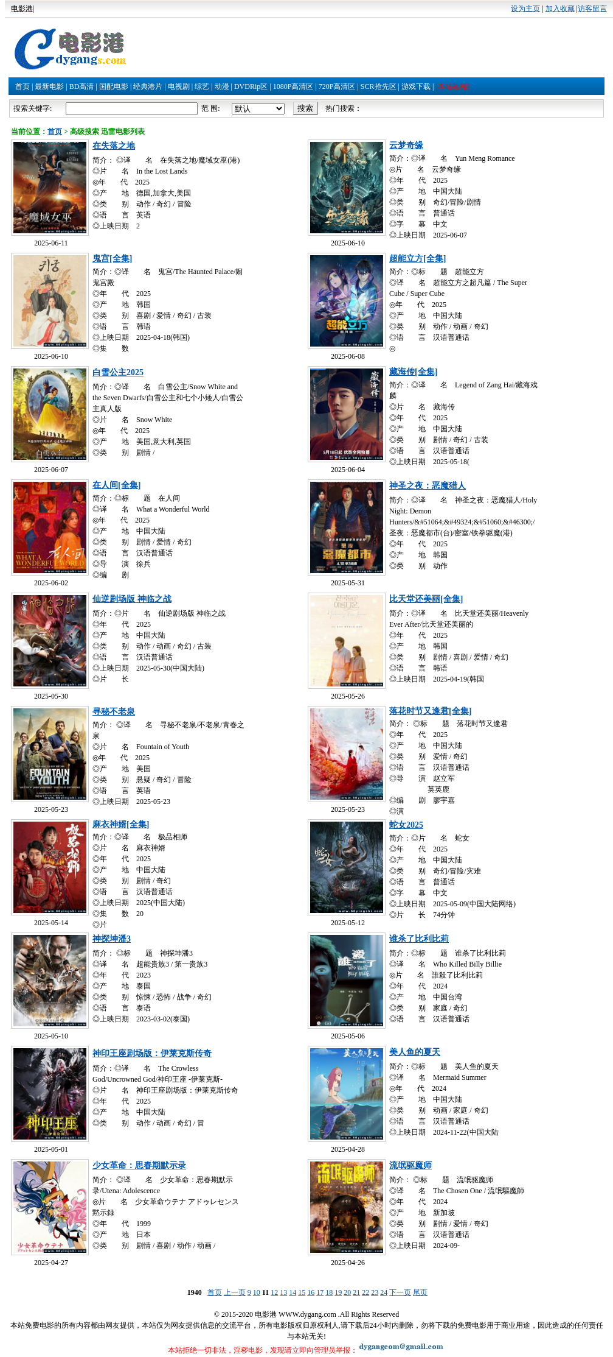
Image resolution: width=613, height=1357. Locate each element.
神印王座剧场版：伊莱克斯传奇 (152, 1053)
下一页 (400, 1292)
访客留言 (592, 8)
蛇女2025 (406, 825)
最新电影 (49, 86)
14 (292, 1292)
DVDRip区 (251, 86)
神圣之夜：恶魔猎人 (427, 485)
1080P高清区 (293, 86)
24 (383, 1292)
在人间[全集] (116, 485)
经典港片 (147, 86)
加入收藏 (560, 8)
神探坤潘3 (111, 938)
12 (274, 1292)
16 (310, 1292)
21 (356, 1292)
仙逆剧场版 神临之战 (131, 599)
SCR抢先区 (379, 86)
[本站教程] (452, 86)
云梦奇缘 (406, 145)
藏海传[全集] (413, 371)
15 (301, 1292)
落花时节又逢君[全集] (430, 711)
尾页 (420, 1292)
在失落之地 (113, 145)
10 (256, 1292)
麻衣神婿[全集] (120, 824)
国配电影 (113, 86)
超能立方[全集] (417, 258)
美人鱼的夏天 (414, 1052)
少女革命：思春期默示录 (139, 1165)
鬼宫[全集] (112, 258)
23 (374, 1292)
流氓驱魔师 (410, 1165)
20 (347, 1292)
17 (320, 1292)
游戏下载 (416, 86)
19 (338, 1292)
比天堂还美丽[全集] (426, 599)
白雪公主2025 (118, 372)
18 (329, 1292)
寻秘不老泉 (113, 711)
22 (365, 1292)
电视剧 (179, 86)
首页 (22, 86)
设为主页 (525, 8)
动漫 (222, 86)
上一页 (235, 1292)
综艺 (202, 86)
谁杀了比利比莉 (419, 938)
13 (283, 1292)
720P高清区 (337, 86)
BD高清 (81, 86)
